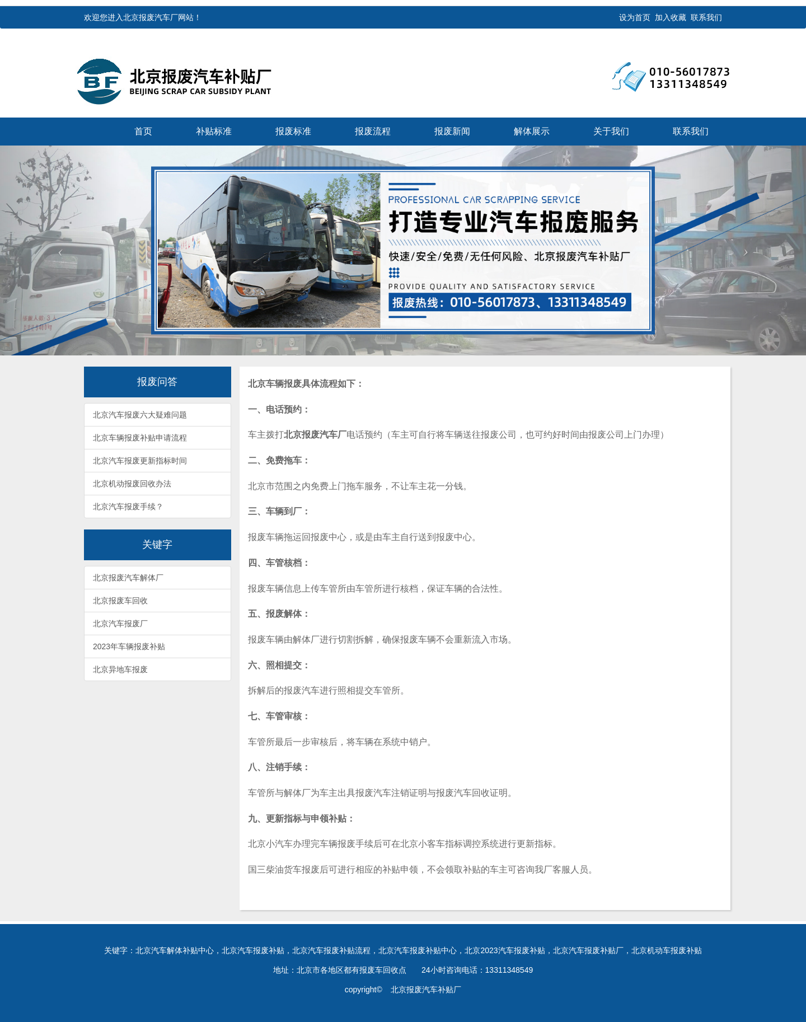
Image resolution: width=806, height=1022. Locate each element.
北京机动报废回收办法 (132, 483)
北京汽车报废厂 (120, 623)
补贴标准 (214, 131)
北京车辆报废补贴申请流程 (140, 437)
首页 (143, 131)
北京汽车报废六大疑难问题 (140, 414)
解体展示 (532, 131)
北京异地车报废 (120, 669)
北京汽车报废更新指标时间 (140, 460)
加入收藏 (670, 17)
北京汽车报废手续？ (128, 506)
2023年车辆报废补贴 (129, 646)
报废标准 (293, 131)
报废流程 (373, 131)
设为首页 (634, 17)
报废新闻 (452, 131)
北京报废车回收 (120, 600)
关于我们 (611, 131)
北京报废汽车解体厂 (128, 577)
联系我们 (706, 17)
